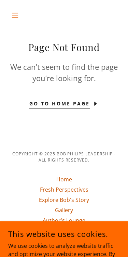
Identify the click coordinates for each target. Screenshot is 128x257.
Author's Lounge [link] (64, 220)
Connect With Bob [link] (64, 230)
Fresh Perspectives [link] (64, 189)
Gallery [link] (64, 210)
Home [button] (64, 179)
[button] (16, 15)
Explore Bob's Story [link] (64, 200)
